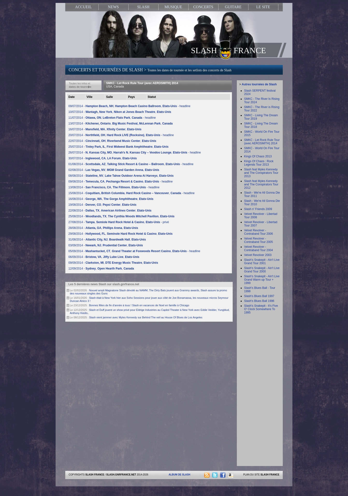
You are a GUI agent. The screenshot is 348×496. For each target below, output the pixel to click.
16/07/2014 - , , (104, 129)
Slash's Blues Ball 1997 (259, 296)
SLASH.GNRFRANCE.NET (121, 474)
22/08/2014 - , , (110, 210)
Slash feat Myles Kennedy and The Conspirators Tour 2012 (261, 184)
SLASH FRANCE (228, 50)
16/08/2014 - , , (110, 199)
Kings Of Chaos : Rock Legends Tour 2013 (258, 163)
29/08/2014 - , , (120, 233)
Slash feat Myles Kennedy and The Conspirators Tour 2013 (261, 173)
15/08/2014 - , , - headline (131, 193)
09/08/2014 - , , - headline (120, 181)
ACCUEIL (83, 7)
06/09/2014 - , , (103, 257)
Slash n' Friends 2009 (258, 209)
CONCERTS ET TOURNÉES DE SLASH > (150, 69)
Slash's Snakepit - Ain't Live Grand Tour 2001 (262, 261)
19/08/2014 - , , (102, 204)
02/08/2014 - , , (113, 170)
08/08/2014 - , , (121, 175)
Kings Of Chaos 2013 (258, 156)
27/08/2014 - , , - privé (118, 222)
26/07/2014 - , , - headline (134, 152)
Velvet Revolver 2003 (257, 255)
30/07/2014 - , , (102, 158)
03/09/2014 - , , (105, 245)
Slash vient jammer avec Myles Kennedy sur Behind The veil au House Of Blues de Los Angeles (146, 317)
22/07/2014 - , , (112, 141)
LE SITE (263, 7)
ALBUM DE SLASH (179, 474)
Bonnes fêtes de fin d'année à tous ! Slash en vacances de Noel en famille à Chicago (139, 305)
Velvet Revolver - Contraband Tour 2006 (258, 232)
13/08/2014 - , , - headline (114, 187)
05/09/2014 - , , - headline (134, 251)
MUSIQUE (173, 7)
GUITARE (233, 7)
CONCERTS (203, 7)
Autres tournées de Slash (259, 84)
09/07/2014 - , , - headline (129, 106)
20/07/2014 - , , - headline (121, 135)
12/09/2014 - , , (101, 268)
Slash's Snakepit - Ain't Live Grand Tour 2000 (262, 269)
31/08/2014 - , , (107, 239)
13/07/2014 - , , (120, 123)
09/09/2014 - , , (113, 262)
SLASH (143, 7)
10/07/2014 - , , (119, 112)
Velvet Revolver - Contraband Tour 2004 (258, 248)
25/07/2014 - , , (118, 146)
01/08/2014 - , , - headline (131, 164)
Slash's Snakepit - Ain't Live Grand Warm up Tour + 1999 (262, 280)
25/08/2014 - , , (121, 216)
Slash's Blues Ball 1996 (259, 301)
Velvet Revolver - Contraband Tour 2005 (258, 240)
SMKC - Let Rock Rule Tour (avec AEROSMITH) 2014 (142, 84)
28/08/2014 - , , (103, 228)
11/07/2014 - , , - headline (112, 117)
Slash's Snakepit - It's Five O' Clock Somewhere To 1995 (261, 309)
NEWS (113, 7)
